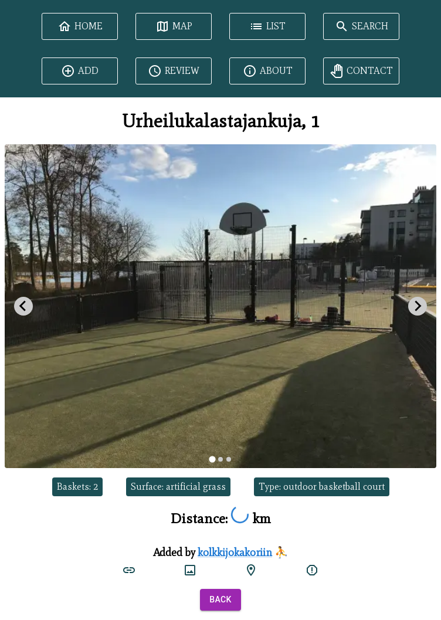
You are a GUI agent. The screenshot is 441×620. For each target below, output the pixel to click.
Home (80, 26)
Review (173, 71)
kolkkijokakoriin (235, 552)
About (268, 71)
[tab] (212, 459)
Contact (361, 71)
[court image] (190, 570)
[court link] (129, 570)
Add (80, 71)
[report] (312, 570)
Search (361, 26)
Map (173, 26)
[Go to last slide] (23, 306)
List (267, 26)
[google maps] (251, 570)
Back (220, 600)
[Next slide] (417, 306)
